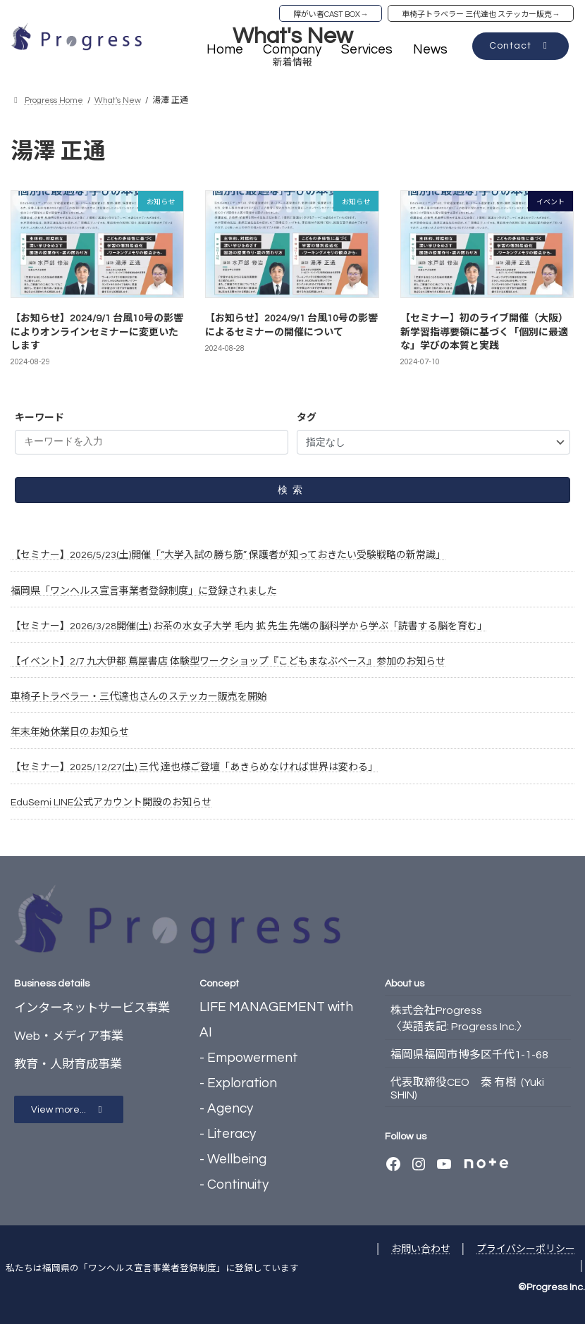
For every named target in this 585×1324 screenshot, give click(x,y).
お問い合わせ (420, 1249)
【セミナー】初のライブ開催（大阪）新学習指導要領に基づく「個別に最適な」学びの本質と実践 (484, 332)
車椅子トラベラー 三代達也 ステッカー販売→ (481, 14)
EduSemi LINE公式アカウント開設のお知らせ (111, 803)
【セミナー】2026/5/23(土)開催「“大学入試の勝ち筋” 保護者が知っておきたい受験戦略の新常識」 (228, 555)
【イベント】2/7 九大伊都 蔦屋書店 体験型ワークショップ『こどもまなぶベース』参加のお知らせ (228, 662)
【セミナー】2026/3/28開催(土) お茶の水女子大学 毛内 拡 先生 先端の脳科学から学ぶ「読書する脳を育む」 (249, 626)
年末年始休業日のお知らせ (70, 732)
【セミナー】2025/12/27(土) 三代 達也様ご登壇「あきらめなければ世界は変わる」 (194, 767)
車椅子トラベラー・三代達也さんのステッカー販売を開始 (139, 697)
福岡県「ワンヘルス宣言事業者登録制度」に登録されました (144, 590)
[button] (520, 46)
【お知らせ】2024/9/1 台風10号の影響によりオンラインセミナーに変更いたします (97, 332)
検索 (292, 489)
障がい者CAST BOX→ (330, 14)
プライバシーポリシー (525, 1249)
